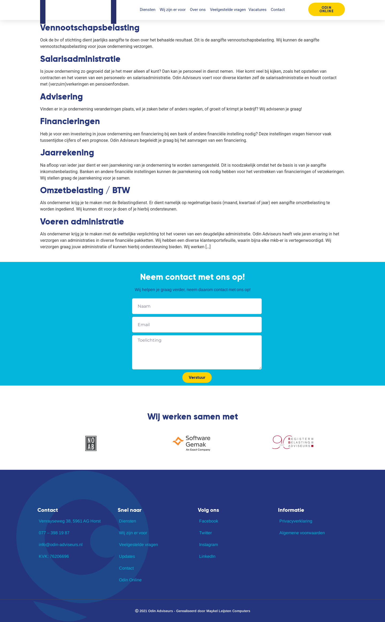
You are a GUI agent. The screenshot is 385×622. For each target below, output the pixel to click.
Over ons (198, 9)
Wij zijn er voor (173, 9)
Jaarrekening (67, 152)
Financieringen (70, 121)
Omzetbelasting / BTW (85, 190)
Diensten (148, 9)
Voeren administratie (82, 221)
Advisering (61, 96)
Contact (278, 9)
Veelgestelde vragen (228, 9)
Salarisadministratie (80, 59)
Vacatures (258, 9)
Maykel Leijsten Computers (228, 611)
